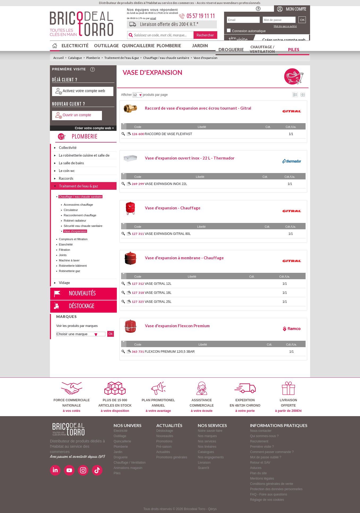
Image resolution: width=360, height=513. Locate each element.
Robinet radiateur (75, 220)
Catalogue (75, 57)
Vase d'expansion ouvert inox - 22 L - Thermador (189, 158)
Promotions (164, 441)
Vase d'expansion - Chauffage (172, 207)
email (153, 18)
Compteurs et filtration (73, 239)
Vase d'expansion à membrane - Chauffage (184, 257)
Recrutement (259, 441)
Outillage (106, 45)
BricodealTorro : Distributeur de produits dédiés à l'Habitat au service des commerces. (86, 25)
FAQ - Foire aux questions (268, 494)
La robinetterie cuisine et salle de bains (84, 156)
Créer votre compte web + (94, 128)
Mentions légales (262, 478)
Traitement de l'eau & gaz (121, 57)
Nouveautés (82, 293)
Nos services (207, 441)
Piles (293, 49)
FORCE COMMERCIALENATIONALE (72, 397)
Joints (63, 255)
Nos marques (207, 436)
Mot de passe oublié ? (265, 457)
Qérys (212, 509)
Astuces (256, 468)
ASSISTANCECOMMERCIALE (202, 397)
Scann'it (203, 468)
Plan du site (258, 473)
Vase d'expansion (205, 57)
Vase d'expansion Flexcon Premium (177, 325)
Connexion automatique (249, 31)
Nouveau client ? (68, 103)
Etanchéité (66, 244)
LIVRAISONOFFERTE (288, 397)
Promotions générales (171, 457)
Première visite (69, 69)
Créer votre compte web (283, 39)
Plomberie (169, 45)
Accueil (58, 57)
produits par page (155, 95)
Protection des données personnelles (276, 489)
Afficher (126, 95)
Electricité (75, 45)
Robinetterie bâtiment (73, 265)
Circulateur (71, 210)
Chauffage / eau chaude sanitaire (166, 57)
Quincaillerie (137, 45)
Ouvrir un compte (77, 115)
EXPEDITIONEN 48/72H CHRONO (245, 397)
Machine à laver (69, 260)
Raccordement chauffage (80, 215)
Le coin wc (67, 171)
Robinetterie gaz (69, 271)
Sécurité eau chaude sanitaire (83, 225)
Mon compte (296, 9)
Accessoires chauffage (78, 204)
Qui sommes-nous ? (264, 436)
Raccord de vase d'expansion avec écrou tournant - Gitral (198, 108)
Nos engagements (211, 457)
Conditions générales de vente (271, 484)
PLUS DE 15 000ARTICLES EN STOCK (114, 397)
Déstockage (81, 306)
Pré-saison (164, 447)
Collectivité (67, 147)
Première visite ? (262, 447)
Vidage (64, 283)
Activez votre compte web (84, 91)
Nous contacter (261, 431)
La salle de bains (71, 163)
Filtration (64, 249)
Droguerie (231, 49)
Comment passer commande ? (272, 452)
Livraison (204, 462)
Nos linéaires (207, 447)
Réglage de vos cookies (267, 500)
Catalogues (206, 452)
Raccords (66, 178)
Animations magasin (128, 468)
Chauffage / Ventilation (262, 49)
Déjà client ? (65, 79)
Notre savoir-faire (210, 431)
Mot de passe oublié (285, 26)
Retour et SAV (260, 462)
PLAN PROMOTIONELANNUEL (158, 397)
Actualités (163, 452)
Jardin (200, 45)
